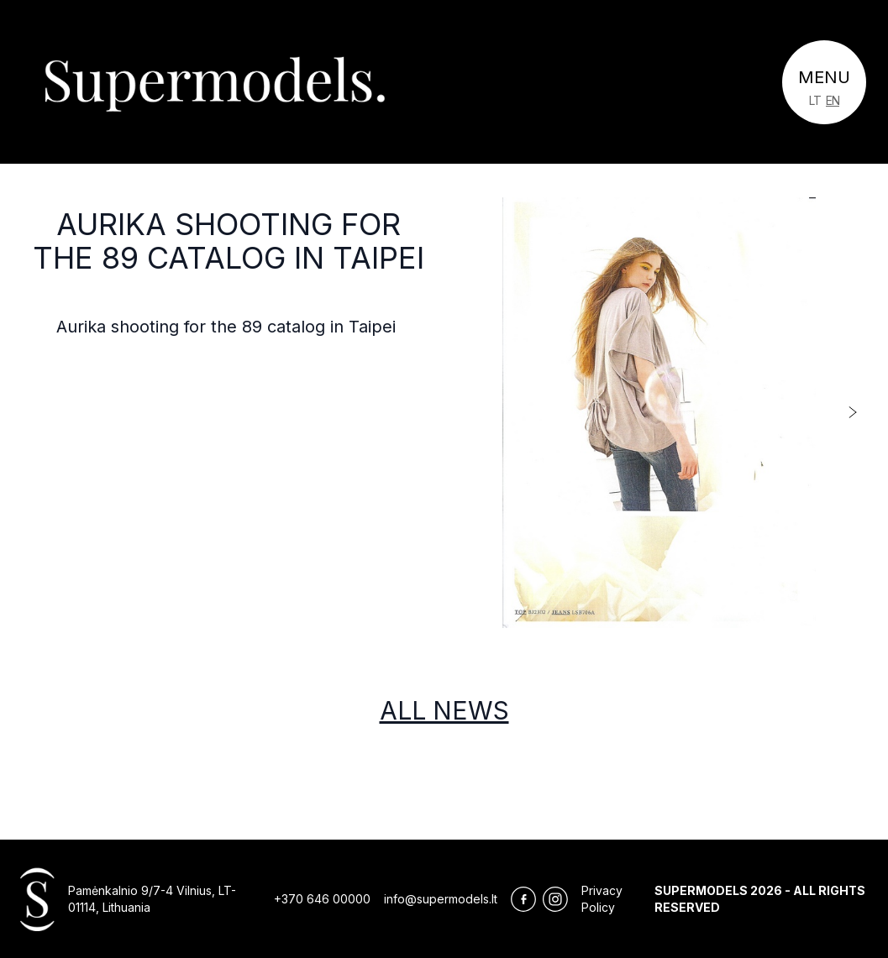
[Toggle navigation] (824, 82)
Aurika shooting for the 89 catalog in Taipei (228, 241)
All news (444, 710)
